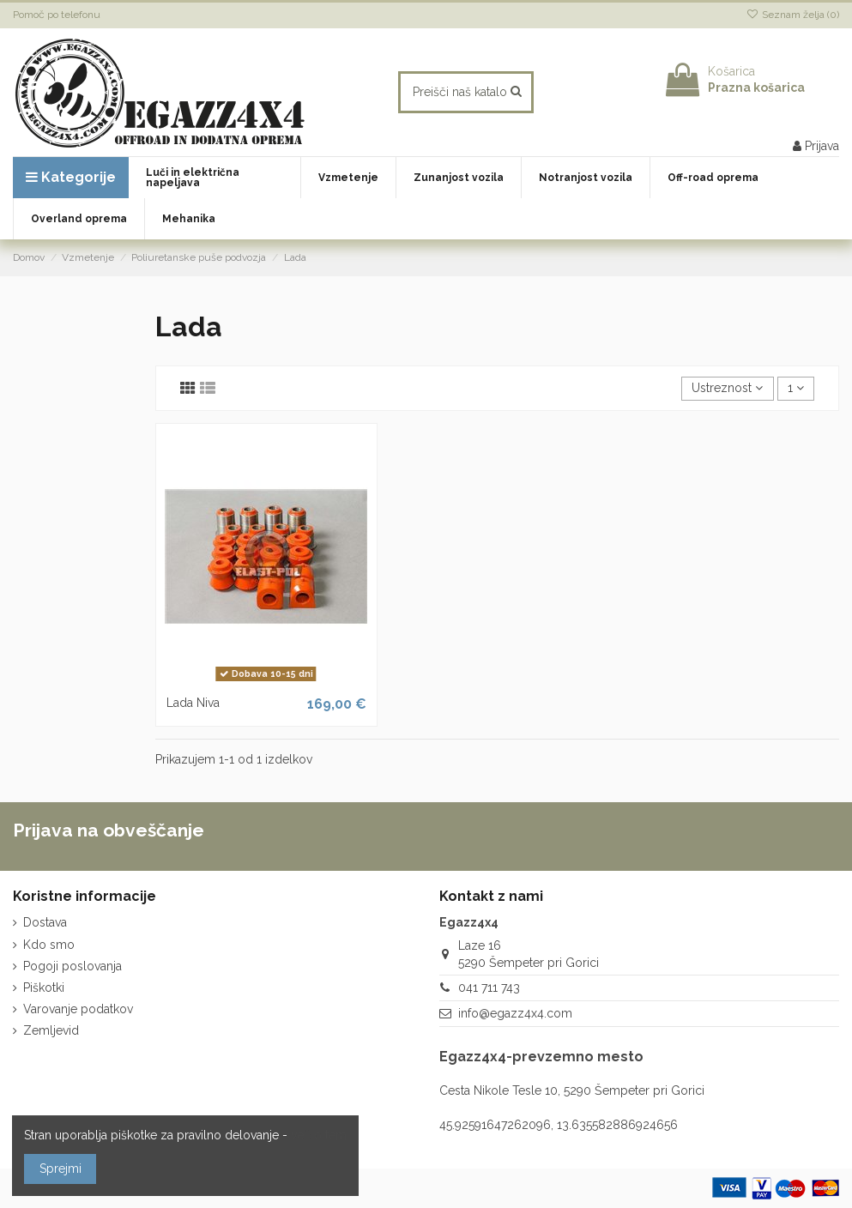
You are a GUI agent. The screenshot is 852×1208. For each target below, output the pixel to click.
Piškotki (43, 987)
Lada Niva (193, 703)
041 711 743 (489, 987)
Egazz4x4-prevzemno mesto (541, 1056)
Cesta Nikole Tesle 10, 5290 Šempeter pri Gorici (571, 1090)
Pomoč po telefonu (56, 15)
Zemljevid (51, 1030)
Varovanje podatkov (78, 1009)
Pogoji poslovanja (72, 966)
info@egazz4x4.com (515, 1013)
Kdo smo (49, 944)
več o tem (319, 1135)
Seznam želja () (792, 15)
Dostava (45, 922)
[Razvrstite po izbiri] (727, 389)
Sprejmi (60, 1168)
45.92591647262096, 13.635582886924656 (558, 1125)
